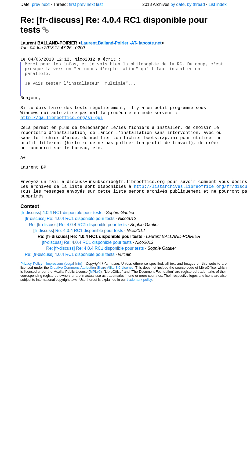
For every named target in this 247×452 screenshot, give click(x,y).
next (45, 4)
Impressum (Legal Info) (64, 293)
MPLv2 (95, 301)
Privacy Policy (31, 293)
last (99, 4)
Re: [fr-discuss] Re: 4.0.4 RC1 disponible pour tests (78, 254)
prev (36, 4)
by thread (196, 4)
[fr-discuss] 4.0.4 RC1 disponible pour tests (61, 242)
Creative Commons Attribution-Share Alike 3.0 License (91, 297)
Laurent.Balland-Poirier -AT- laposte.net (121, 43)
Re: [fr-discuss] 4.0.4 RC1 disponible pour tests (69, 283)
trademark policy (139, 309)
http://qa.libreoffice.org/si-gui (61, 131)
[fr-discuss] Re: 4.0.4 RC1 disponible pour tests (69, 247)
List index (217, 4)
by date (177, 4)
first (72, 4)
